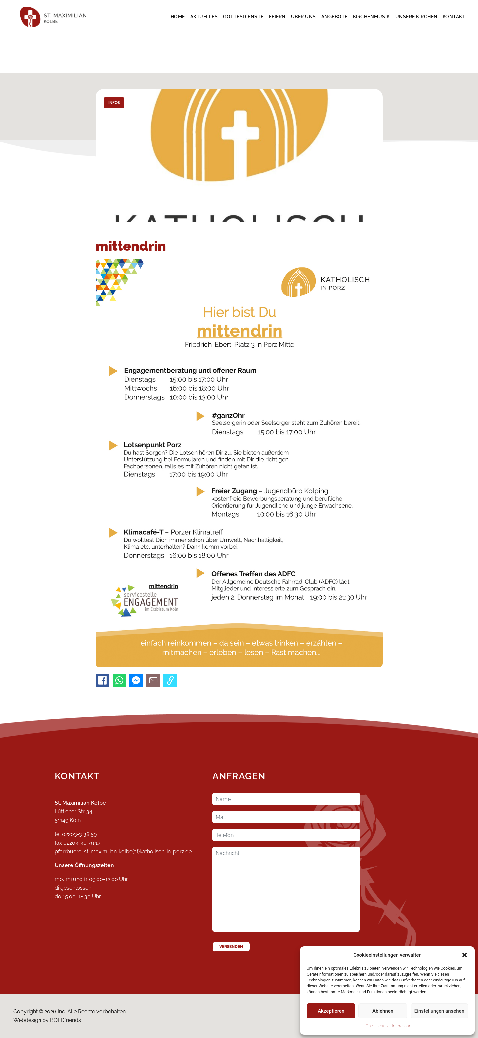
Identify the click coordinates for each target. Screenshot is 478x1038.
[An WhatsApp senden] (119, 680)
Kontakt (454, 16)
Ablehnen (382, 1011)
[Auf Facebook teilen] (103, 680)
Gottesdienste (243, 16)
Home (178, 16)
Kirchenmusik (371, 16)
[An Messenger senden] (136, 680)
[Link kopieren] (170, 680)
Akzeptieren (331, 1011)
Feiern (277, 16)
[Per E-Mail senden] (153, 680)
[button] (464, 955)
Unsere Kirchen (416, 16)
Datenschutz (377, 1026)
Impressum (402, 1026)
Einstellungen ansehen (439, 1011)
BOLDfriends (65, 1020)
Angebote (334, 16)
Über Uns (303, 16)
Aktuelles (204, 16)
